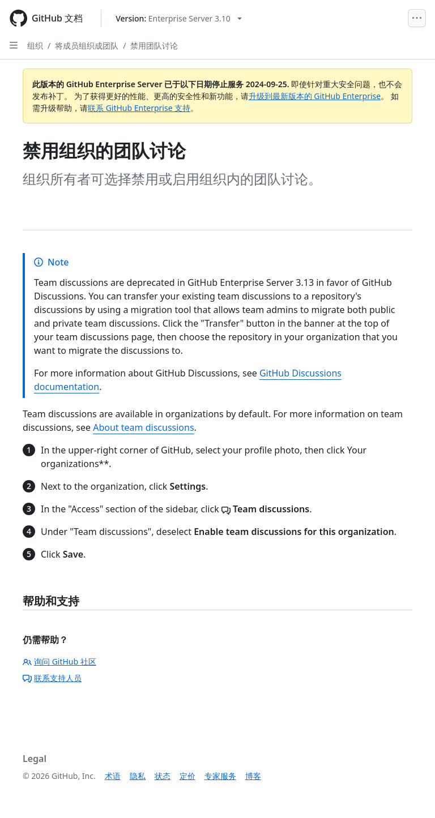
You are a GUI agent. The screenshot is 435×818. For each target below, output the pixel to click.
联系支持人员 (52, 678)
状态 (162, 775)
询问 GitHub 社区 (59, 661)
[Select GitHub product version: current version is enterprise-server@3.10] (178, 18)
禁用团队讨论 (154, 45)
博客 (253, 775)
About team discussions (143, 427)
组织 (35, 45)
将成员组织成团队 (86, 45)
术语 (113, 775)
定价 (187, 775)
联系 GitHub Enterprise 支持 (139, 107)
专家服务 (220, 775)
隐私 (138, 775)
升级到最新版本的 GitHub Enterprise (315, 96)
